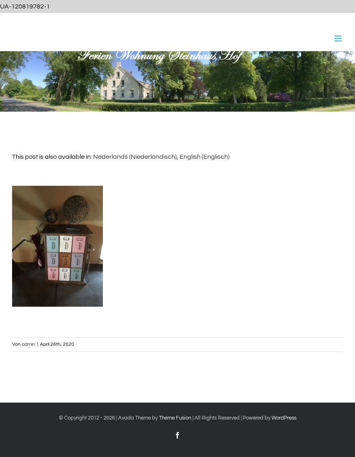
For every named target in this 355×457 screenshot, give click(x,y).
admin (28, 344)
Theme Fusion (175, 418)
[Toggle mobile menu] (338, 38)
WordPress (284, 418)
